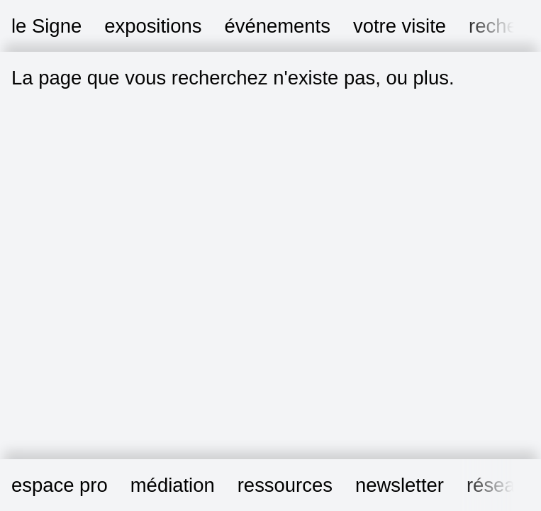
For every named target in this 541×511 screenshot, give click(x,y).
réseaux (501, 485)
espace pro (59, 485)
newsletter (399, 485)
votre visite (399, 26)
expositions (152, 26)
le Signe (46, 26)
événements (277, 26)
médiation (172, 485)
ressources (285, 485)
